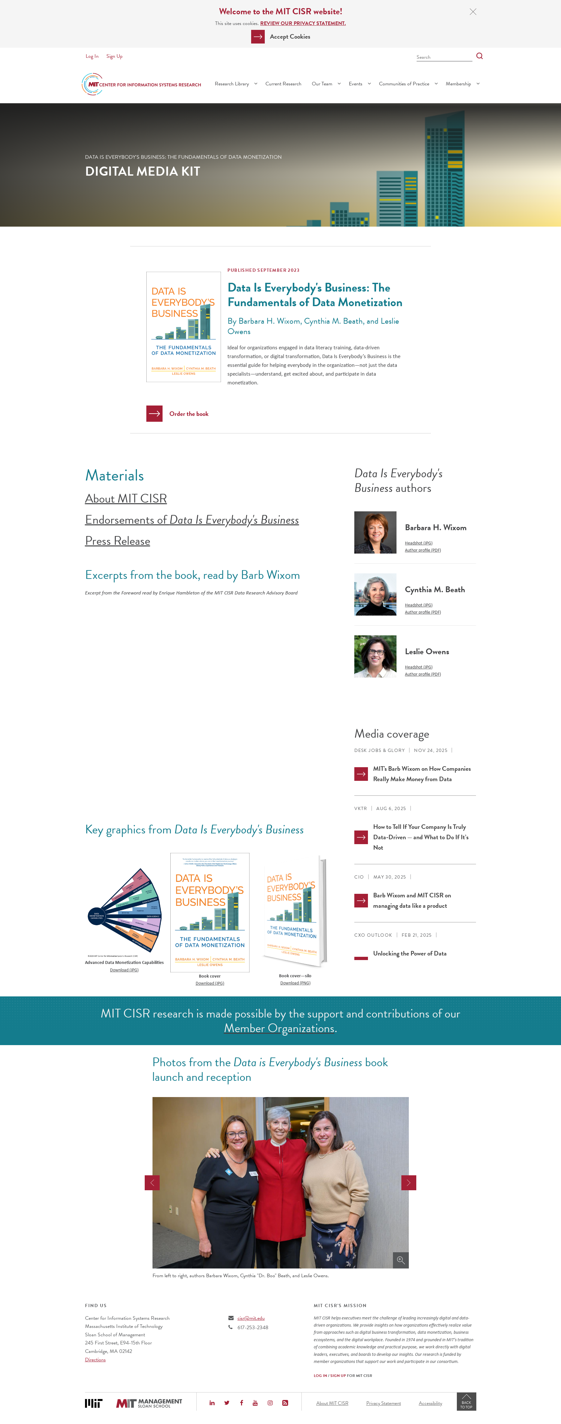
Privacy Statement (383, 1403)
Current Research (283, 84)
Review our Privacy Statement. (303, 23)
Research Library (232, 84)
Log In (92, 56)
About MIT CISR (126, 498)
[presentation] (152, 1182)
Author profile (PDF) (423, 550)
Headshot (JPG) (419, 543)
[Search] (477, 56)
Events (355, 84)
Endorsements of (192, 519)
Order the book (189, 413)
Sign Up (114, 56)
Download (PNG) (295, 983)
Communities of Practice (404, 84)
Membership (458, 84)
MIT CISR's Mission (340, 1306)
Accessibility (430, 1403)
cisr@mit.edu (251, 1318)
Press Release (117, 540)
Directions (95, 1360)
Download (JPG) (124, 970)
